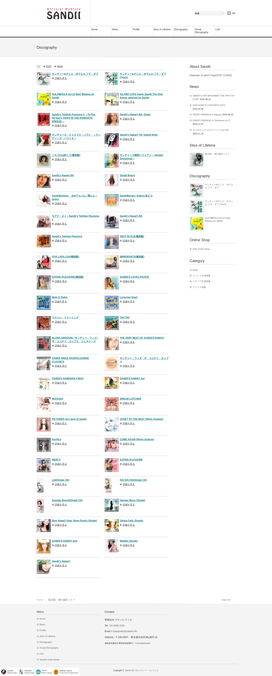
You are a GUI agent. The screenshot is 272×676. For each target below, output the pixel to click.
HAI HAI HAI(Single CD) (133, 480)
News (115, 29)
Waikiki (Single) (129, 541)
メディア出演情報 (201, 281)
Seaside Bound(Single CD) (67, 500)
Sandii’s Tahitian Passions (67, 236)
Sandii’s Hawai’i (61, 561)
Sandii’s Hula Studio (49, 659)
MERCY (56, 459)
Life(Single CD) (60, 480)
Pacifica (56, 439)
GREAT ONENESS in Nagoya (207, 114)
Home (94, 29)
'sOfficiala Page (12, 672)
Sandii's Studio (47, 672)
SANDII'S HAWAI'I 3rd (132, 378)
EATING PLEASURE (131, 459)
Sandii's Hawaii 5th (63, 175)
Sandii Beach (127, 175)
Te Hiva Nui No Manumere (68, 672)
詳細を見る (61, 78)
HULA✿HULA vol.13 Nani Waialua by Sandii (217, 219)
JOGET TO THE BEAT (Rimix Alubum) (141, 419)
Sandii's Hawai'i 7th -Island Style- (139, 134)
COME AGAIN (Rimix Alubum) (137, 439)
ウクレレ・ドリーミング (65, 317)
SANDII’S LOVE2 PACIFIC (134, 277)
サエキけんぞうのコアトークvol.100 (211, 130)
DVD (48, 66)
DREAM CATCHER (130, 398)
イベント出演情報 (201, 275)
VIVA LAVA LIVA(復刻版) (65, 256)
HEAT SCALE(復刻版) (132, 236)
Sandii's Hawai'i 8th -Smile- (135, 114)
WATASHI (57, 398)
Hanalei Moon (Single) (132, 500)
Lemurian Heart (129, 297)
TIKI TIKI (125, 317)
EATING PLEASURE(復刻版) (68, 277)
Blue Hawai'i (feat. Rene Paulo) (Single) (74, 520)
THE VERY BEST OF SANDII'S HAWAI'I (142, 337)
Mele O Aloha (59, 297)
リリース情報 (199, 287)
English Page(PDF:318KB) (216, 75)
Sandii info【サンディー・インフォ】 (142, 670)
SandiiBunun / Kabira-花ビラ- (136, 195)
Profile (136, 29)
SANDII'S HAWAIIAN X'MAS (68, 378)
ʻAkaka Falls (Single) (131, 520)
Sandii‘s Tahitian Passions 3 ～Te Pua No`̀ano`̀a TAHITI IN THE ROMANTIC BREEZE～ (73, 118)
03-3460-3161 (117, 625)
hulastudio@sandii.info (125, 631)
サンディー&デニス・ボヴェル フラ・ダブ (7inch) (219, 202)
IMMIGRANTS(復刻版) (132, 256)
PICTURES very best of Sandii (69, 419)
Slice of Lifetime (161, 29)
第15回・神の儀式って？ (217, 154)
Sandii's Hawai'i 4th (131, 216)
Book (60, 66)
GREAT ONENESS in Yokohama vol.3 (211, 120)
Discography (181, 29)
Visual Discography (201, 31)
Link (217, 29)
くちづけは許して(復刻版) (66, 155)
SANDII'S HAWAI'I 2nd (64, 541)
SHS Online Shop (201, 249)
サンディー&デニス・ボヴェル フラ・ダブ (75, 73)
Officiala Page (29, 672)
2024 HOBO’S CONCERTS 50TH (209, 105)
